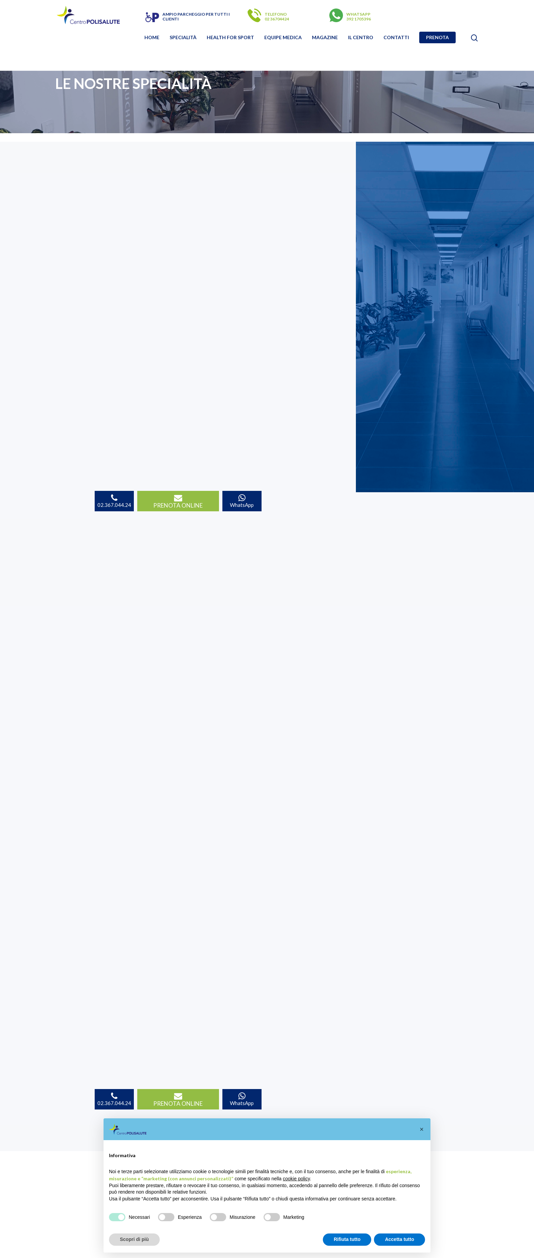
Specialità (183, 37)
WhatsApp (242, 501)
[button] (421, 1129)
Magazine (325, 37)
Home (151, 37)
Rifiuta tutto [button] (347, 1239)
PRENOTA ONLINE (178, 501)
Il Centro (360, 37)
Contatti (396, 37)
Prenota (437, 37)
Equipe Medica (283, 37)
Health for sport (230, 37)
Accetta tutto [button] (399, 1239)
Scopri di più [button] (134, 1239)
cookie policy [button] (296, 1178)
